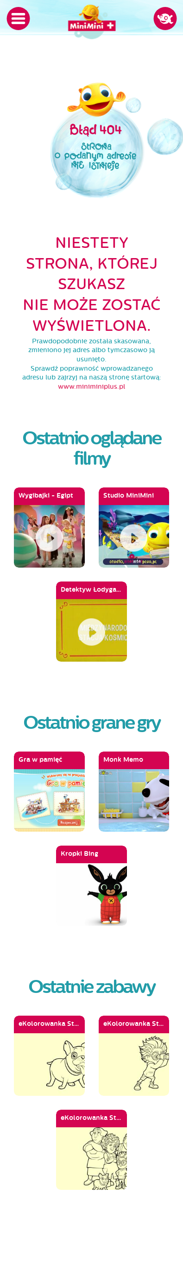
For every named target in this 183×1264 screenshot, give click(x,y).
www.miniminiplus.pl (91, 387)
